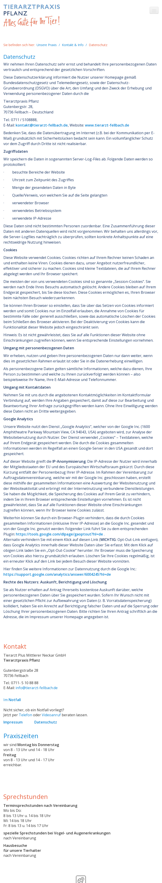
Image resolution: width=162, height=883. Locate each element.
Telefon (25, 714)
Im (12, 699)
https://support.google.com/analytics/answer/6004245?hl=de (57, 574)
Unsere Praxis (47, 45)
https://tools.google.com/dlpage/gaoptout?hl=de (59, 534)
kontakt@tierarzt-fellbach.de (42, 125)
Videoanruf (51, 714)
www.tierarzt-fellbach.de (107, 125)
